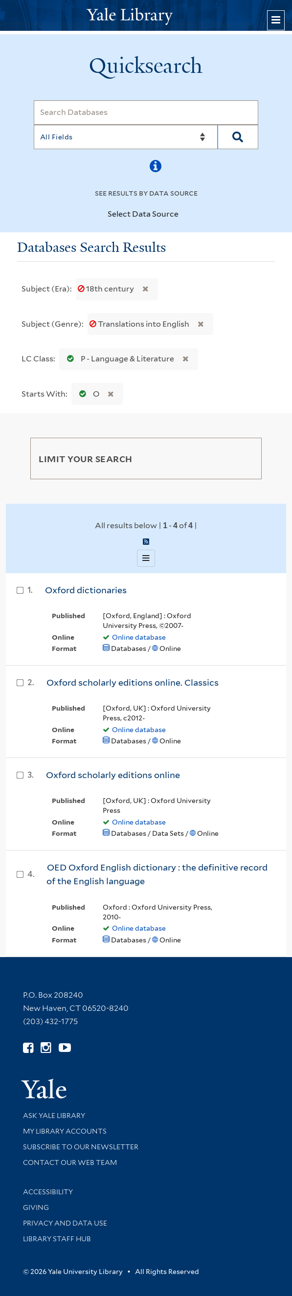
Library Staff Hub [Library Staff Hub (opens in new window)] (57, 1239)
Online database (139, 637)
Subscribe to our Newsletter (80, 1147)
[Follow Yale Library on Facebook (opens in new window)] (28, 1048)
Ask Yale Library (54, 1115)
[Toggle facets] (245, 458)
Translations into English (140, 324)
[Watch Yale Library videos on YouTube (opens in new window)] (65, 1048)
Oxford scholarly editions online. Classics (132, 682)
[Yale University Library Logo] (146, 15)
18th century (106, 288)
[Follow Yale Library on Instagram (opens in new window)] (46, 1048)
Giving (36, 1207)
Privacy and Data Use (65, 1223)
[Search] (146, 112)
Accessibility (48, 1192)
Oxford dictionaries (86, 590)
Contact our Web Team (70, 1162)
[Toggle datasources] (184, 215)
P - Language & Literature (118, 358)
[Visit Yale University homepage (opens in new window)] (43, 1085)
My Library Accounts (65, 1131)
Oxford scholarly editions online (113, 775)
